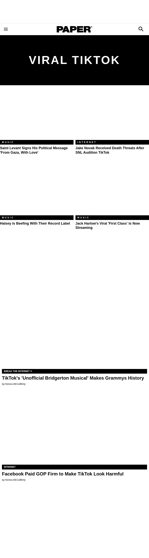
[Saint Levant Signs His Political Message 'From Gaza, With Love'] (37, 115)
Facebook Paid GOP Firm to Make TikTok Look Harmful (63, 473)
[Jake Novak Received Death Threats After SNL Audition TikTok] (112, 115)
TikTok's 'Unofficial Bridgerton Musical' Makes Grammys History (73, 378)
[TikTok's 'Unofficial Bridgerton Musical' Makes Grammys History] (74, 333)
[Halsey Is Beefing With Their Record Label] (37, 190)
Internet (86, 142)
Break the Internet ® (18, 371)
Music (8, 142)
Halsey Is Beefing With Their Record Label (35, 223)
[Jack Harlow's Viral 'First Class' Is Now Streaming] (112, 190)
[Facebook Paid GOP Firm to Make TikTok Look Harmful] (74, 428)
